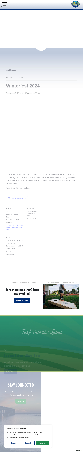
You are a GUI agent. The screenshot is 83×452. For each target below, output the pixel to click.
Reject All (28, 443)
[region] (28, 436)
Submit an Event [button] (22, 257)
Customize (14, 443)
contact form (67, 447)
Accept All (42, 443)
